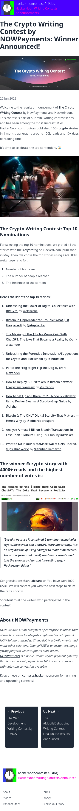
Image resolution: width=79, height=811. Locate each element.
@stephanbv (36, 325)
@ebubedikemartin (47, 449)
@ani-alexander (34, 581)
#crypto (27, 250)
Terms (46, 792)
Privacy (47, 798)
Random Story (11, 804)
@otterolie (30, 311)
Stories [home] (7, 798)
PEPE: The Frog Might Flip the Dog (30, 368)
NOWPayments (10, 656)
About (6, 792)
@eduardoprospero (40, 421)
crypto (63, 128)
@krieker (66, 435)
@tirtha (11, 406)
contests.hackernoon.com (40, 675)
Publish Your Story (53, 804)
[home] (39, 775)
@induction (56, 359)
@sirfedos (47, 387)
